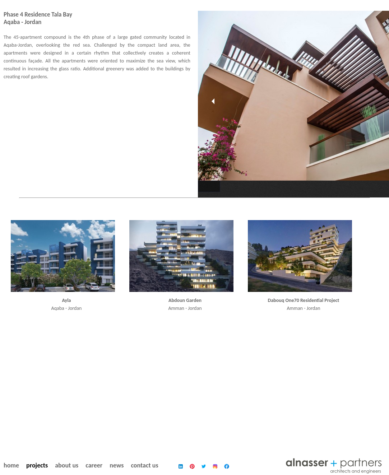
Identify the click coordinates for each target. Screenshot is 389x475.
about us (66, 465)
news (117, 465)
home (11, 465)
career (93, 465)
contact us (144, 465)
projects (37, 465)
